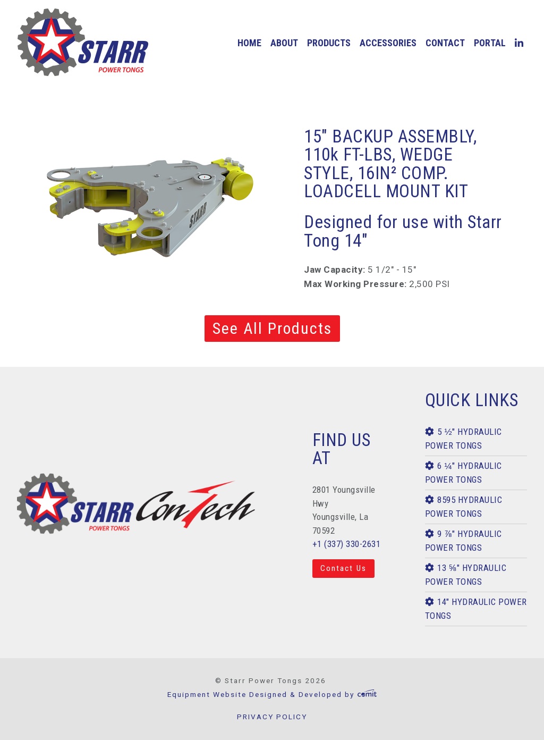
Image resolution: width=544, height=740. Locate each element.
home (249, 42)
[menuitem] (249, 43)
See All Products (272, 328)
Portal (490, 42)
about (284, 42)
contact (445, 42)
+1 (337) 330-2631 (346, 544)
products (329, 42)
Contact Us (343, 568)
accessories (388, 42)
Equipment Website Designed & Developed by (272, 694)
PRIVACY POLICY (272, 716)
